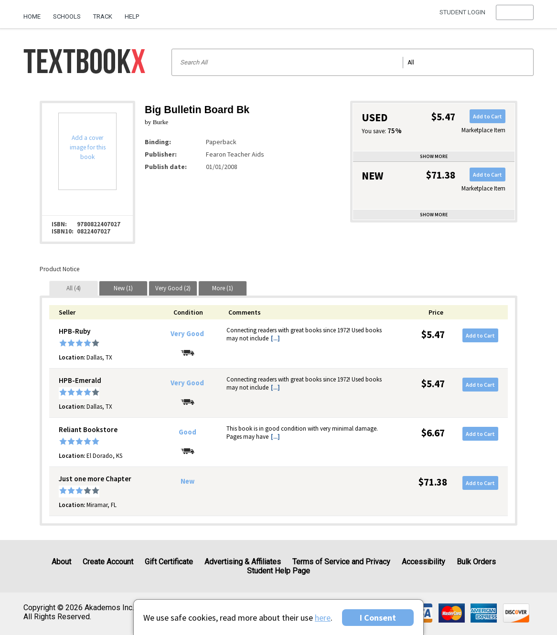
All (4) (73, 288)
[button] (515, 16)
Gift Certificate (169, 561)
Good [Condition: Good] (187, 432)
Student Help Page (278, 570)
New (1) (123, 288)
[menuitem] (35, 13)
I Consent (378, 617)
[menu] (515, 16)
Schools (67, 16)
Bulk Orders (476, 561)
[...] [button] (275, 338)
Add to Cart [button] (487, 116)
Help (132, 16)
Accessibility (423, 561)
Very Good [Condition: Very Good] (187, 333)
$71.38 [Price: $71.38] (432, 482)
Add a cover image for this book (88, 147)
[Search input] (352, 62)
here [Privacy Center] (323, 617)
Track (102, 16)
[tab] (73, 288)
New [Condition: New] (187, 481)
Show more (434, 156)
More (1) (222, 288)
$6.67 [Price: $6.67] (433, 432)
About (61, 561)
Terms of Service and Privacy (341, 561)
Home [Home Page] (32, 16)
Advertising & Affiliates (242, 561)
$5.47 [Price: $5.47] (433, 334)
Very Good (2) (173, 288)
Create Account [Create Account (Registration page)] (108, 561)
